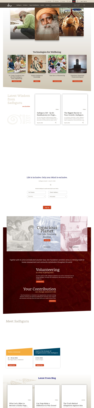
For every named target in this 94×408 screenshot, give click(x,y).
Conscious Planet (55, 5)
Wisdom (25, 5)
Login (82, 1)
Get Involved (57, 81)
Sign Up (85, 1)
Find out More (77, 81)
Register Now (16, 81)
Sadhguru (19, 5)
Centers (48, 5)
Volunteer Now (40, 281)
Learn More (47, 240)
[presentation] (47, 201)
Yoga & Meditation (34, 5)
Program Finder (78, 5)
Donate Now (52, 300)
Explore (37, 81)
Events (42, 5)
